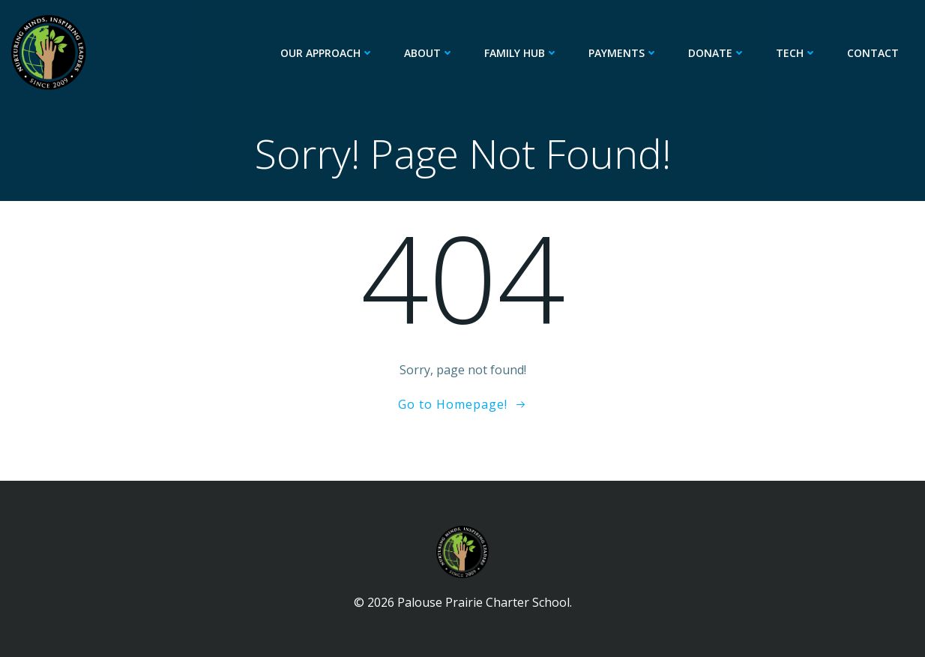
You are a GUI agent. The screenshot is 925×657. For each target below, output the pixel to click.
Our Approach (327, 53)
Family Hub (521, 53)
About (429, 53)
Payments (623, 53)
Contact (873, 53)
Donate (717, 53)
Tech (796, 53)
